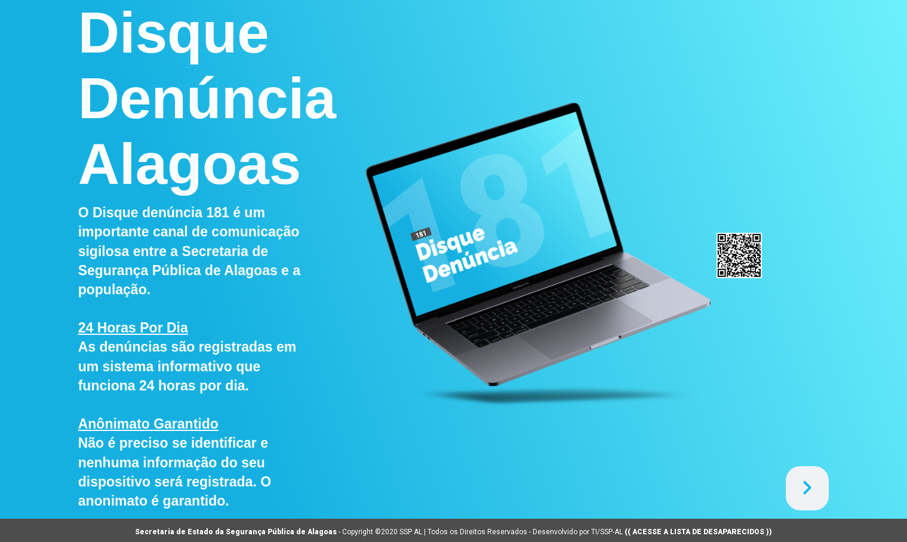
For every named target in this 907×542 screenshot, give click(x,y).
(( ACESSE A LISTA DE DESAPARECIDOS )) (698, 532)
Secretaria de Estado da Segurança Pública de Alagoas (236, 532)
